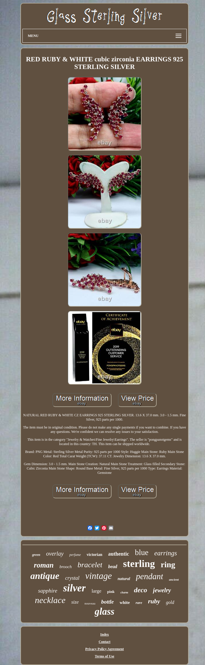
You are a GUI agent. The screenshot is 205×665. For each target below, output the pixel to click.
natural (124, 579)
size (75, 602)
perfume (75, 555)
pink (110, 591)
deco (140, 590)
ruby (154, 601)
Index (104, 634)
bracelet (89, 565)
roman (44, 565)
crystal (72, 578)
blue (142, 552)
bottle (107, 602)
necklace (50, 600)
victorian (94, 554)
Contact (105, 642)
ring (168, 564)
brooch (65, 566)
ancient (174, 579)
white (125, 602)
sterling (139, 563)
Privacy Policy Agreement (104, 649)
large (96, 591)
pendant (149, 576)
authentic (118, 554)
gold (170, 602)
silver (74, 588)
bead (112, 566)
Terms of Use (104, 656)
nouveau (89, 603)
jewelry (162, 590)
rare (139, 602)
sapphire (47, 591)
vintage (98, 576)
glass (104, 611)
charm (124, 592)
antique (44, 575)
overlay (54, 553)
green (36, 555)
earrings (165, 553)
